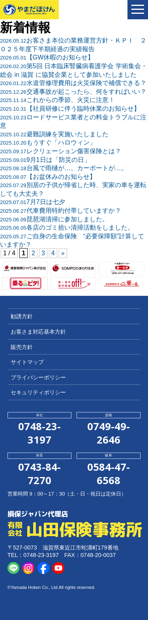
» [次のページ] (63, 253)
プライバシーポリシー (38, 377)
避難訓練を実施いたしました (54, 134)
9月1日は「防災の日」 (45, 159)
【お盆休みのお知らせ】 (48, 176)
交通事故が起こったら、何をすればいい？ (73, 91)
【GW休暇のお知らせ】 (47, 57)
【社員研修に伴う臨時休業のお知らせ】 (70, 108)
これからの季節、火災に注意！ (57, 100)
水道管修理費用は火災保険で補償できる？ (73, 83)
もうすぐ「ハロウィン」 (48, 142)
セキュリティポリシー (38, 392)
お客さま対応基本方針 (38, 332)
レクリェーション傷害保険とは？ (60, 151)
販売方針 (22, 347)
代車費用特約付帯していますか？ (60, 210)
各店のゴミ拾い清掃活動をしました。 (67, 227)
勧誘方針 (22, 316)
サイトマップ (27, 362)
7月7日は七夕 (32, 202)
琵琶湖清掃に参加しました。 (54, 219)
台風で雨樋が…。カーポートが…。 (63, 168)
